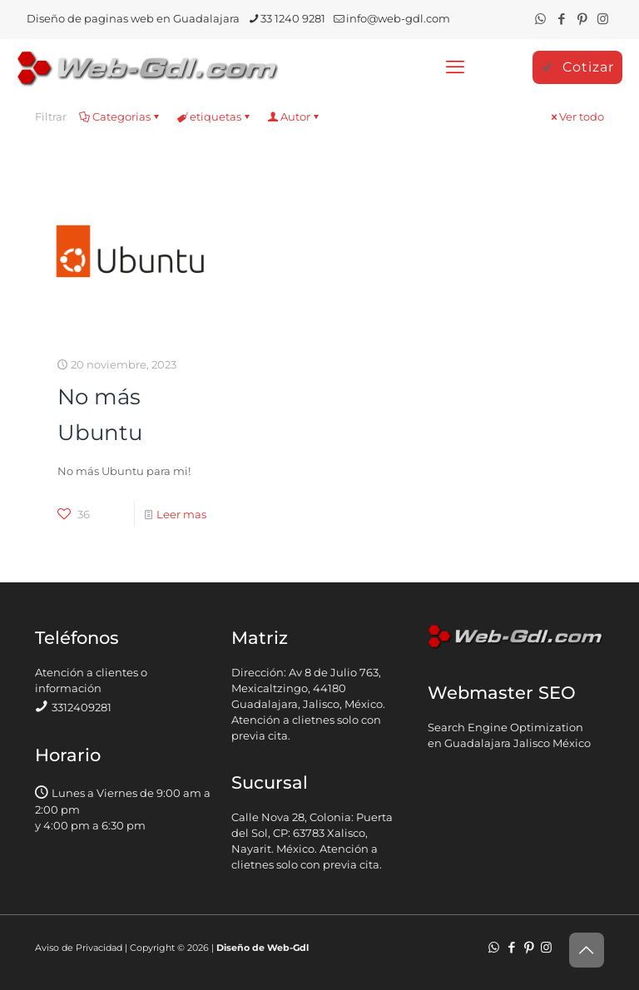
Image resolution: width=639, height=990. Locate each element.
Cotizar (577, 67)
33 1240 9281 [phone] (292, 18)
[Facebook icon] (561, 19)
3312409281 (81, 707)
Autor (294, 116)
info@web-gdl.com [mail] (398, 18)
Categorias (120, 116)
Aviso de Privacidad (78, 947)
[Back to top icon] (586, 950)
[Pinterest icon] (582, 19)
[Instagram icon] (603, 19)
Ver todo (576, 116)
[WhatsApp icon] (540, 19)
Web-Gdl (288, 947)
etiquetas (214, 116)
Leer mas (181, 514)
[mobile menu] (455, 67)
